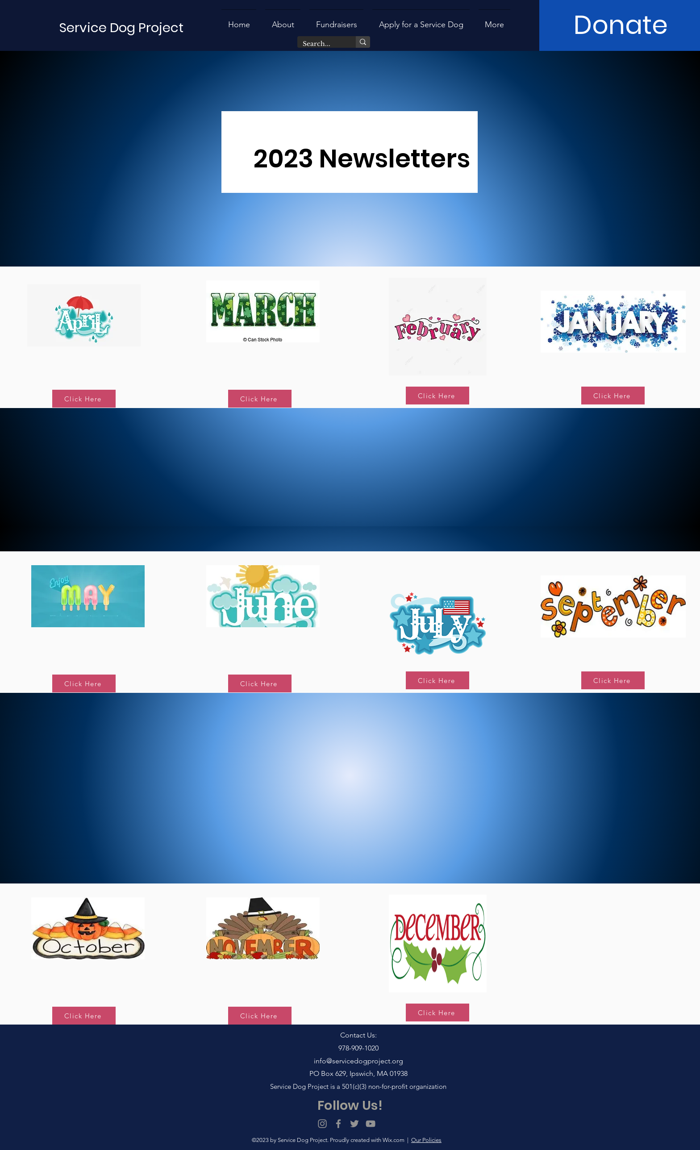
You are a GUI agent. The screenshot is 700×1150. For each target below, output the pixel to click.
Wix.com (393, 1140)
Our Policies (426, 1140)
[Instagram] (322, 1123)
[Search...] (320, 44)
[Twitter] (354, 1123)
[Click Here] (84, 399)
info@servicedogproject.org (358, 1061)
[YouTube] (370, 1123)
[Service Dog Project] (121, 28)
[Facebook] (338, 1123)
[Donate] (621, 25)
